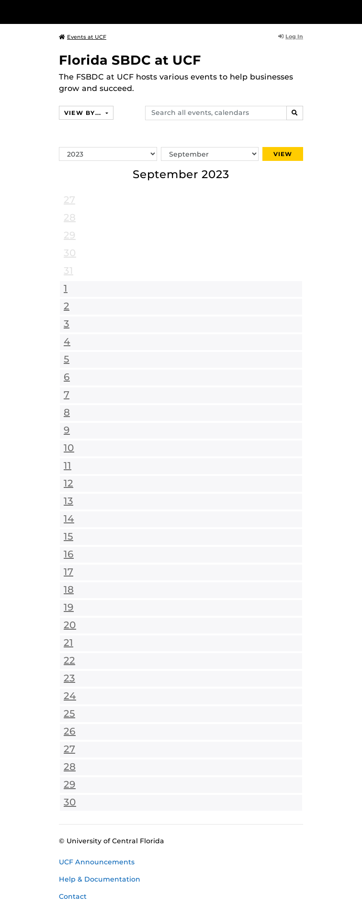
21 (68, 642)
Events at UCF (82, 37)
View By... (83, 112)
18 (69, 589)
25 (69, 713)
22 (69, 660)
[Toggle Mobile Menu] (352, 11)
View (283, 154)
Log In (290, 36)
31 (68, 270)
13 (68, 501)
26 (70, 731)
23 (69, 678)
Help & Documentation (99, 879)
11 (67, 465)
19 (69, 607)
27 (69, 199)
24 (70, 696)
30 (70, 253)
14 (69, 518)
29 (70, 235)
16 (69, 554)
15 (68, 536)
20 (70, 625)
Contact (73, 896)
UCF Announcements (97, 862)
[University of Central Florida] (73, 11)
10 (69, 447)
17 (68, 571)
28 (70, 217)
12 (68, 483)
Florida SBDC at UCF (130, 60)
